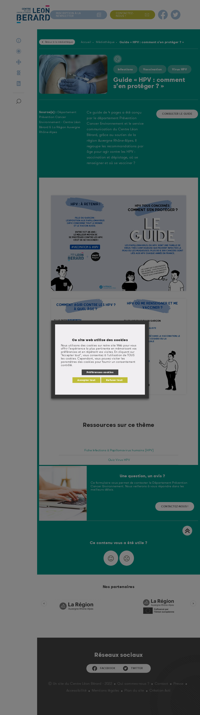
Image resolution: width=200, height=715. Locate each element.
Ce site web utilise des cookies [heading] (100, 340)
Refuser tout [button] (114, 380)
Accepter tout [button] (86, 380)
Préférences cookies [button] (100, 372)
